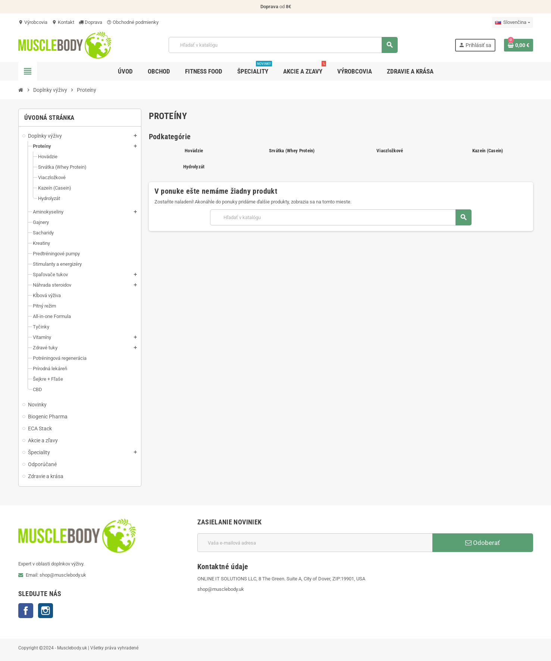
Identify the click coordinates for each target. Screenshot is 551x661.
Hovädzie (194, 150)
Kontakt (63, 22)
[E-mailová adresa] (314, 542)
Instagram (45, 610)
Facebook (25, 610)
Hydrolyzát (194, 166)
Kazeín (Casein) (487, 150)
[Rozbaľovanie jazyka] (512, 22)
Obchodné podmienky (133, 22)
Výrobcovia (32, 22)
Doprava (90, 22)
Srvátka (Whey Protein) (292, 150)
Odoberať (482, 542)
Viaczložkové (389, 150)
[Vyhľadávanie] (283, 45)
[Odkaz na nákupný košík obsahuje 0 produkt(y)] (518, 45)
